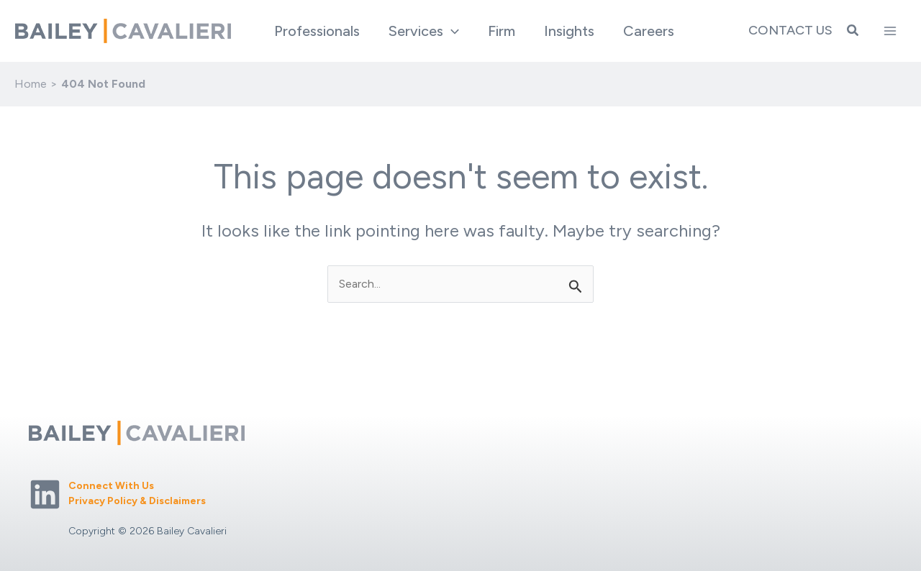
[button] (423, 31)
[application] (451, 31)
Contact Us (790, 30)
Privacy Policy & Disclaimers (137, 501)
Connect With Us (111, 486)
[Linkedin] (45, 494)
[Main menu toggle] (890, 31)
